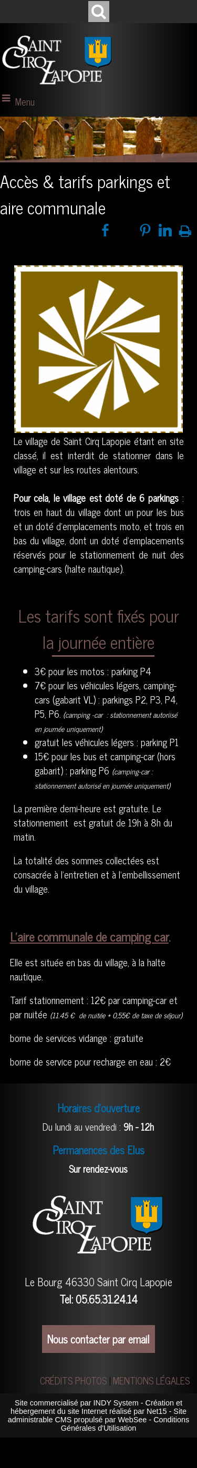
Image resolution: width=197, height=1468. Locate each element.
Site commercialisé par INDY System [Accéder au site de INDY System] (77, 1403)
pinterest (145, 230)
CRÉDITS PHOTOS (73, 1380)
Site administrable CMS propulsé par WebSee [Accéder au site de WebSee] (97, 1415)
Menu (25, 101)
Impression (185, 229)
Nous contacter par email (98, 1339)
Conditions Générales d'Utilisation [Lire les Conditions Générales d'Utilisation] (125, 1423)
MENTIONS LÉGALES (151, 1380)
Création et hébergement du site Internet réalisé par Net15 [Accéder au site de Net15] (96, 1407)
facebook (105, 230)
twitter (125, 230)
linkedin (165, 230)
